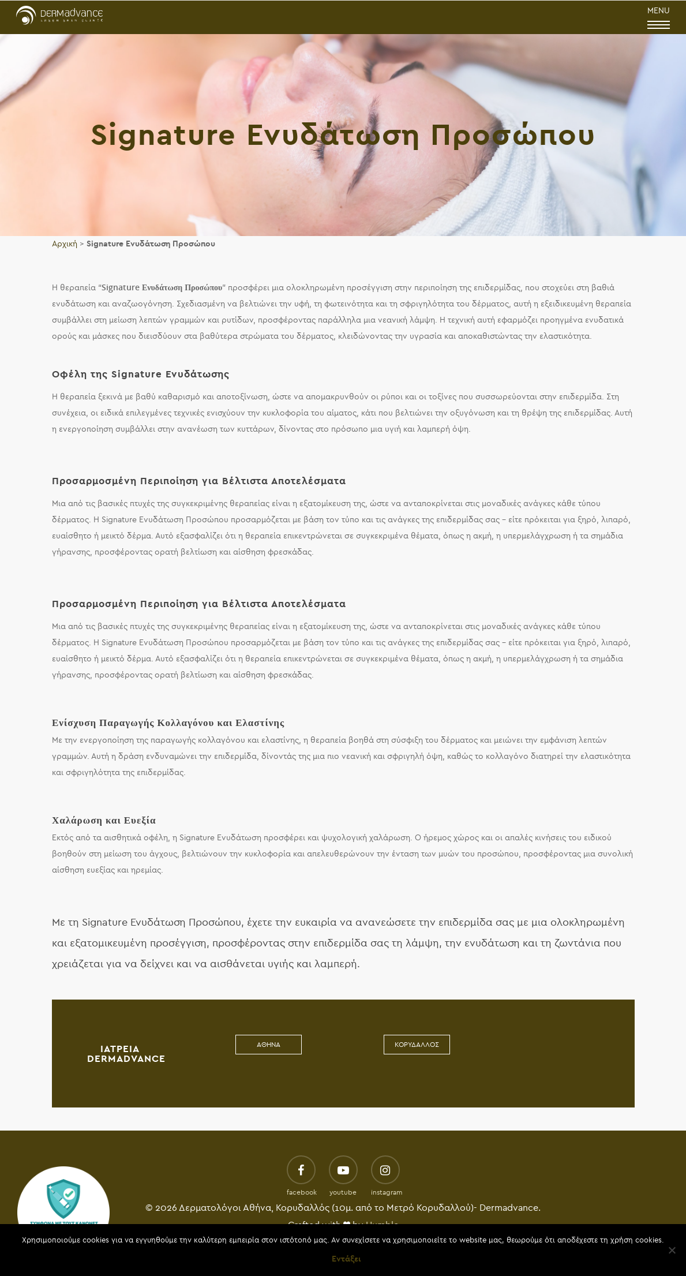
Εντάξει (346, 1259)
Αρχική (64, 244)
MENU (658, 18)
